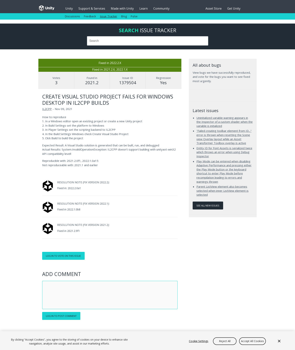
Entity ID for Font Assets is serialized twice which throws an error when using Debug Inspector (224, 152)
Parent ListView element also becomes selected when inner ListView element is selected (222, 190)
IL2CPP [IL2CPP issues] (47, 109)
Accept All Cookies (252, 341)
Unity (69, 8)
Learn (143, 8)
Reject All (224, 341)
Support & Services (91, 8)
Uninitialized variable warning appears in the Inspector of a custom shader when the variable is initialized (224, 122)
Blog (124, 16)
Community (161, 8)
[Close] (279, 341)
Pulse (134, 16)
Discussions (72, 16)
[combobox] (147, 40)
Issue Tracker (108, 16)
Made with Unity (122, 8)
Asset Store (213, 8)
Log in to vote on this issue (63, 256)
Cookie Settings (198, 341)
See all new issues (207, 205)
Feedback (90, 16)
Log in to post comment (61, 316)
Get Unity (233, 8)
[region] (147, 340)
